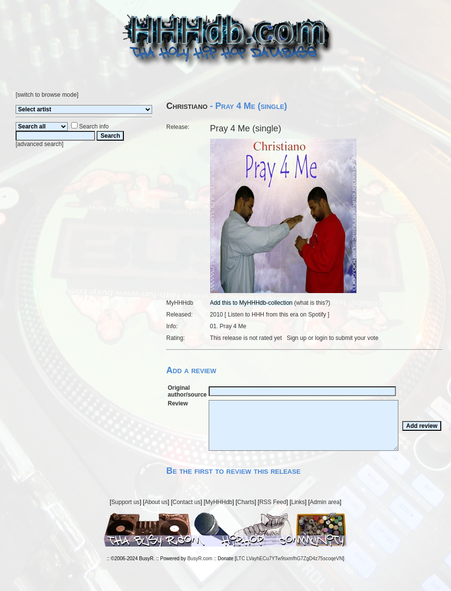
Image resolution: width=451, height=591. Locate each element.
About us (155, 502)
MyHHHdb (218, 502)
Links (298, 502)
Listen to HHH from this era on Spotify (277, 314)
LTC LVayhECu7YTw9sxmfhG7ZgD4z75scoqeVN (289, 558)
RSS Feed (272, 502)
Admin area (324, 502)
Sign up (297, 338)
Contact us (186, 502)
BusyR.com (199, 558)
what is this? (312, 302)
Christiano (187, 106)
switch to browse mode (47, 94)
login (321, 338)
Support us (125, 502)
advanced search (39, 144)
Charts (246, 502)
